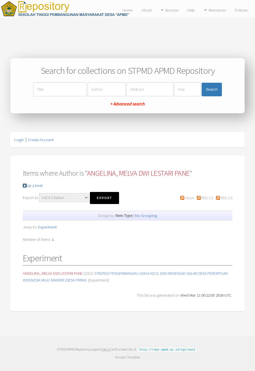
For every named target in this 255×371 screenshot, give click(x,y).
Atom (189, 197)
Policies (241, 10)
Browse (171, 10)
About (147, 10)
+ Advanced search (127, 104)
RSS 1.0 (207, 197)
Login (19, 139)
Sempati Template (127, 357)
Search (212, 89)
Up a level (34, 185)
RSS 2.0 (226, 197)
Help (191, 10)
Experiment (47, 227)
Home (127, 10)
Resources (217, 10)
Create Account (41, 139)
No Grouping (146, 215)
